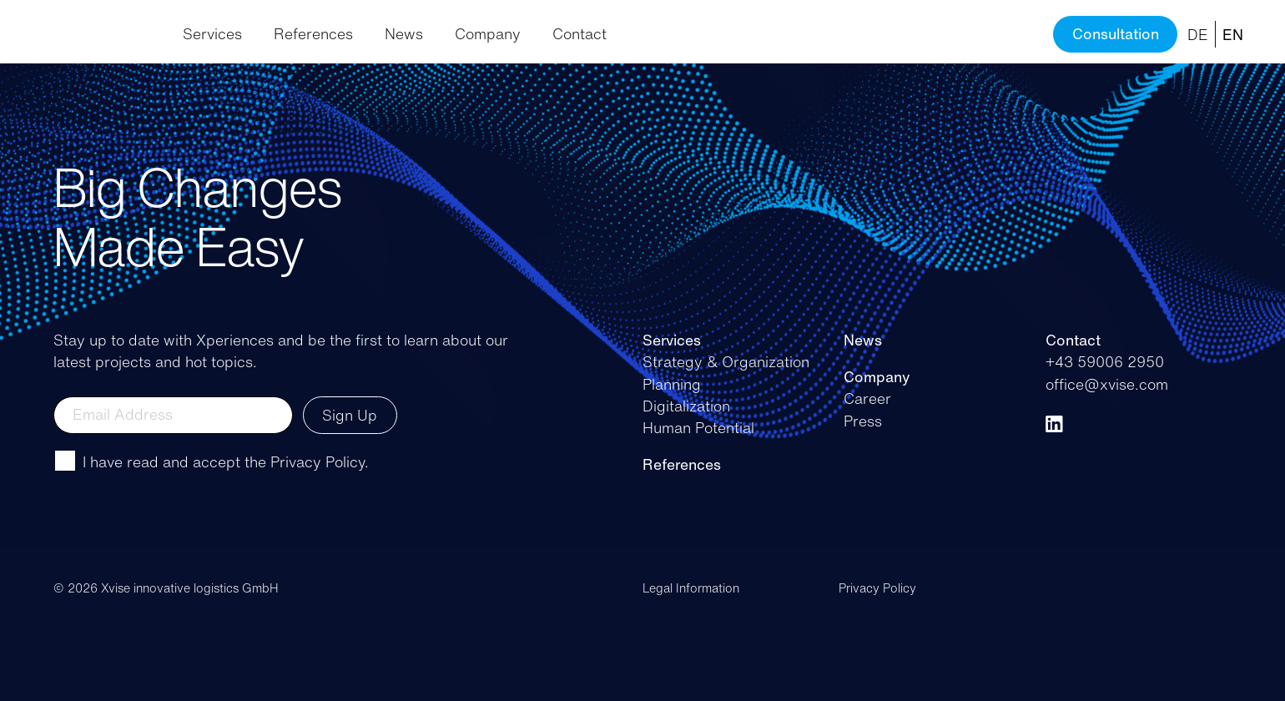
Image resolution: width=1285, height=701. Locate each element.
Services (212, 33)
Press (863, 420)
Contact (579, 33)
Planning (671, 384)
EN (1232, 34)
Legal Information (690, 588)
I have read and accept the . (226, 461)
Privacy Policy (317, 461)
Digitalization (686, 405)
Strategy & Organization (725, 361)
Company (488, 33)
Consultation (1115, 33)
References (313, 33)
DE (1197, 34)
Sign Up (349, 415)
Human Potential (698, 427)
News (404, 33)
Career (867, 398)
